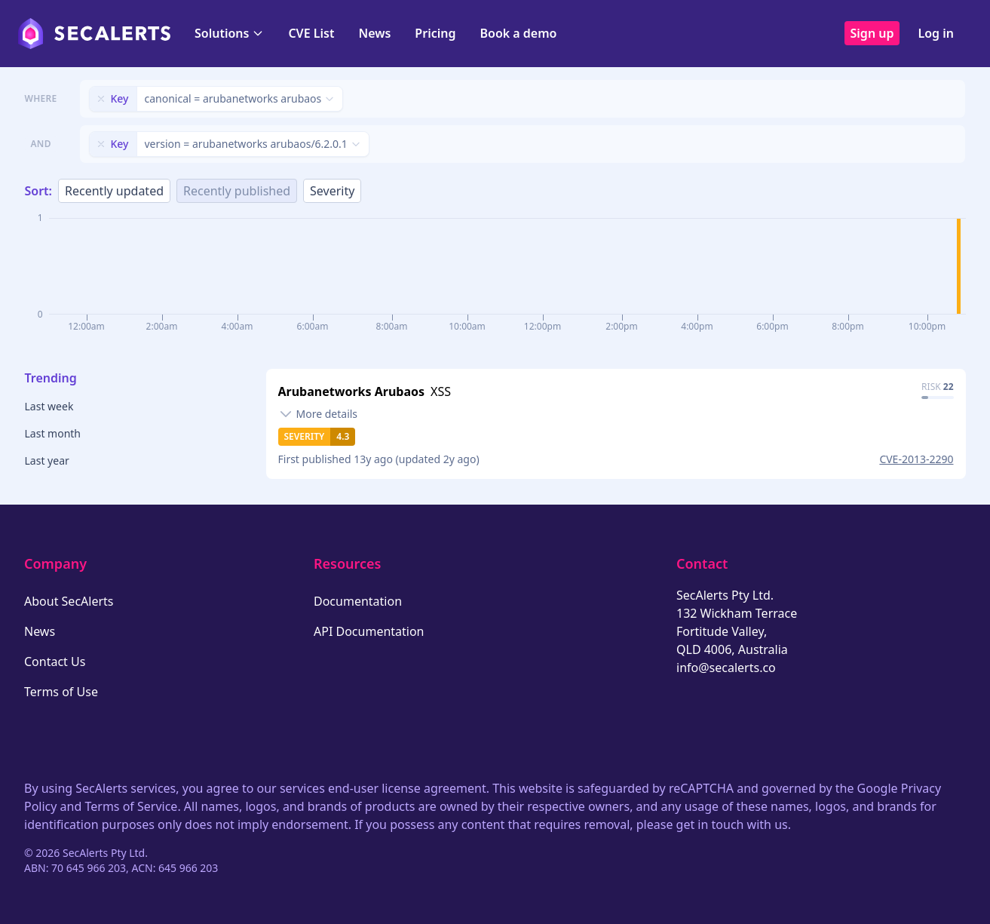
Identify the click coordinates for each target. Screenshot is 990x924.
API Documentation (369, 631)
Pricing (435, 33)
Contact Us (54, 661)
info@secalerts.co (726, 667)
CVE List (311, 33)
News (374, 33)
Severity (332, 191)
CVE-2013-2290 (916, 459)
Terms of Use (61, 691)
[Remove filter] (101, 98)
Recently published (236, 191)
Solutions (229, 33)
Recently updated (114, 191)
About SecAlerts (68, 601)
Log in (936, 33)
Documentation (358, 601)
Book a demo (518, 33)
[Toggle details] (318, 414)
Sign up (872, 33)
